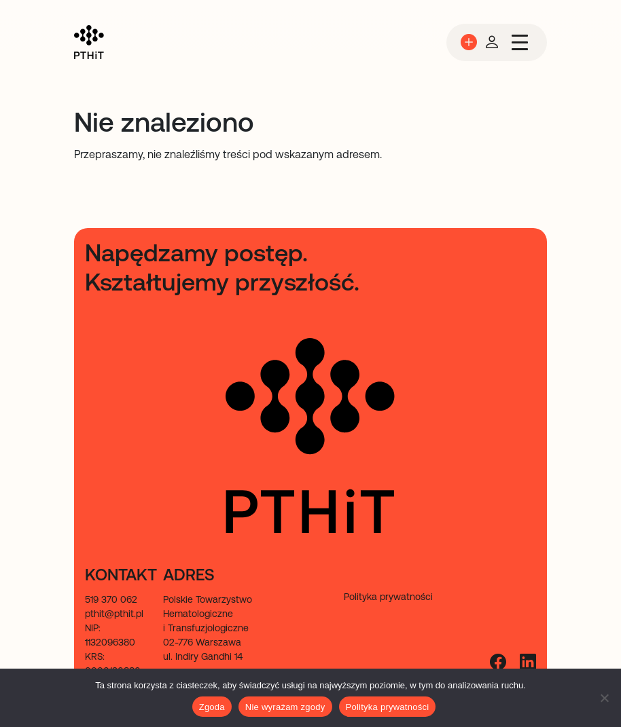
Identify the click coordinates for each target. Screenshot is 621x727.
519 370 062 (111, 599)
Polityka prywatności (387, 707)
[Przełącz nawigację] (520, 42)
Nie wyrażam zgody (285, 707)
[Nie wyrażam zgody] (604, 698)
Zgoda (212, 707)
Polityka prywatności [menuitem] (388, 596)
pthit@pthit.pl (114, 613)
